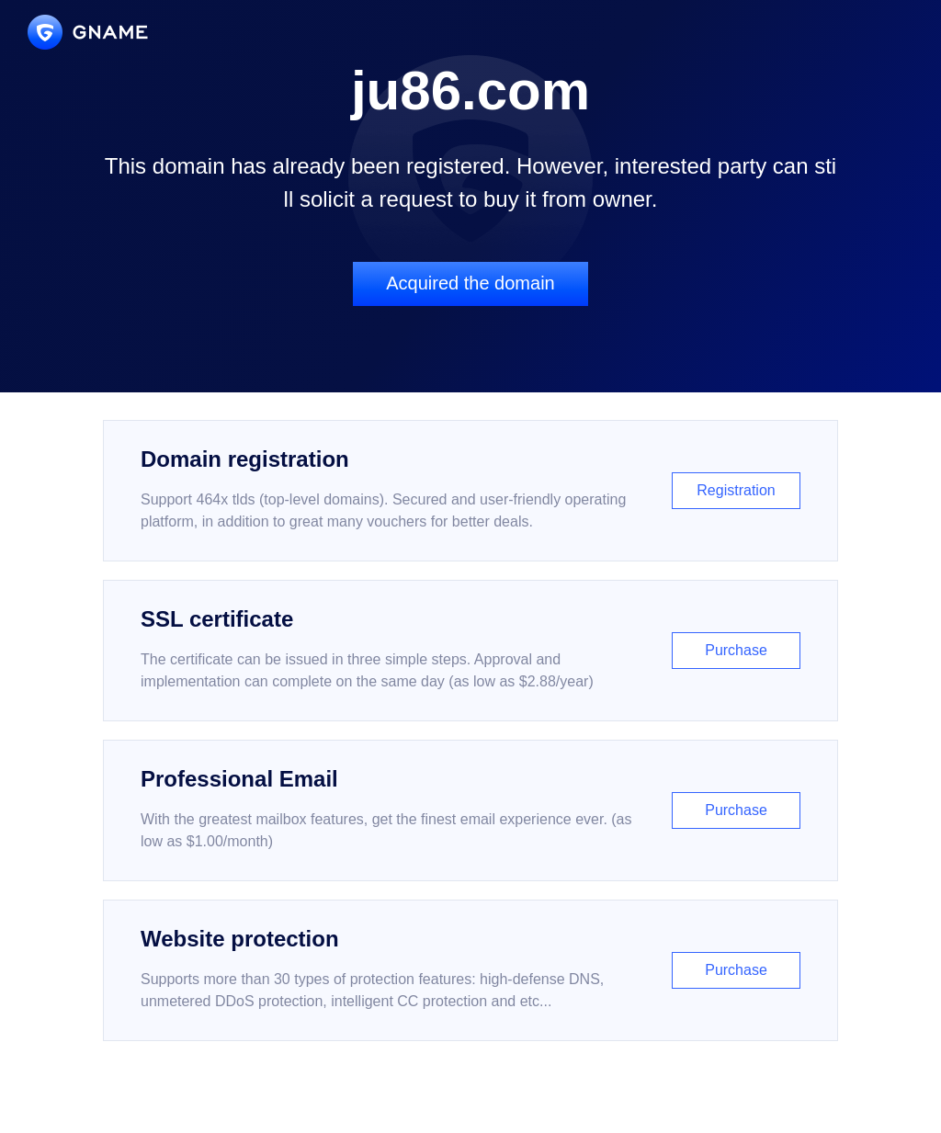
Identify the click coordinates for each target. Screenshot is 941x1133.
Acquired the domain (470, 283)
